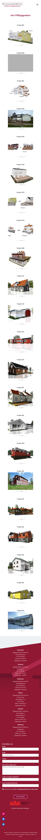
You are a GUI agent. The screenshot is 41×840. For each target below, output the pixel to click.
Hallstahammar (26, 832)
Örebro (20, 836)
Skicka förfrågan (20, 796)
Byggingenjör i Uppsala (20, 721)
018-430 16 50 (22, 719)
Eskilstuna (17, 834)
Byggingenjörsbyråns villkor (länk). (28, 789)
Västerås (6, 832)
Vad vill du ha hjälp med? (9, 764)
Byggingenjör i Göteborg (20, 735)
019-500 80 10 (22, 703)
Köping (31, 832)
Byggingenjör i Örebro (20, 705)
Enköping (12, 834)
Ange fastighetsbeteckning (10, 783)
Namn (4, 746)
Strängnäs (27, 834)
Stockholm (33, 834)
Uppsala (22, 834)
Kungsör (8, 834)
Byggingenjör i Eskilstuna (20, 689)
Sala (21, 832)
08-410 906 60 (22, 658)
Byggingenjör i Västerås (20, 675)
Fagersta (10, 832)
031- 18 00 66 (22, 733)
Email (4, 752)
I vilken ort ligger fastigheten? (11, 777)
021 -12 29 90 (22, 673)
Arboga (35, 832)
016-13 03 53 (22, 687)
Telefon (4, 758)
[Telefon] (20, 761)
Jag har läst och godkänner (21, 789)
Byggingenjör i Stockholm (20, 660)
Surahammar (16, 832)
